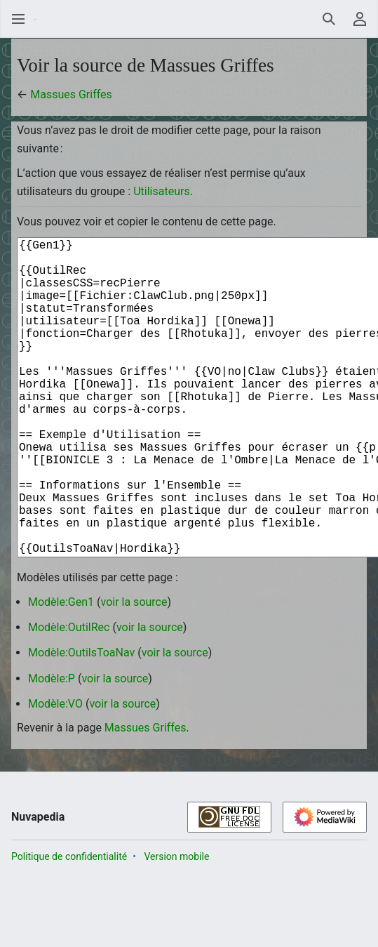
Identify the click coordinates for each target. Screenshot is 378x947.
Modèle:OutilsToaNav (81, 722)
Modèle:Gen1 (61, 672)
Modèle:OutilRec (68, 697)
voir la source (134, 672)
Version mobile (176, 926)
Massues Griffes (71, 94)
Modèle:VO (55, 774)
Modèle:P (51, 748)
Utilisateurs (161, 191)
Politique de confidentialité (69, 926)
